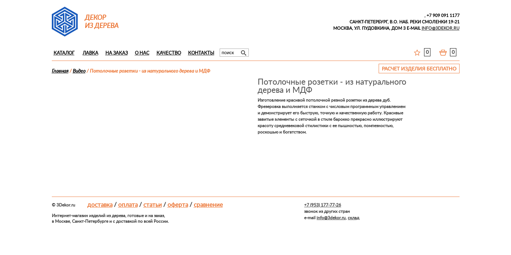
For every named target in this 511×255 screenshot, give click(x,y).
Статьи (152, 205)
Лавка (90, 53)
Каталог (64, 53)
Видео (79, 71)
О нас (142, 53)
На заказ (116, 53)
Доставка (99, 205)
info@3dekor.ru (331, 218)
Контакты (201, 53)
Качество (168, 53)
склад (353, 218)
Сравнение (208, 205)
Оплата (128, 205)
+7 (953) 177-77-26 (322, 205)
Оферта (177, 205)
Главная (60, 71)
